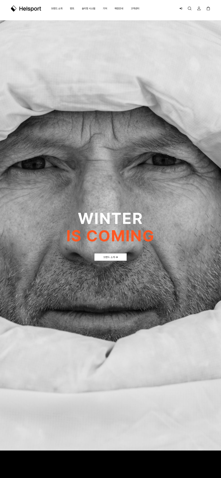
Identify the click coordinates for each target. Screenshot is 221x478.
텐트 (72, 8)
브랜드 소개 (56, 8)
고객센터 (135, 8)
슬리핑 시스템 (88, 8)
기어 (105, 8)
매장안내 (119, 8)
